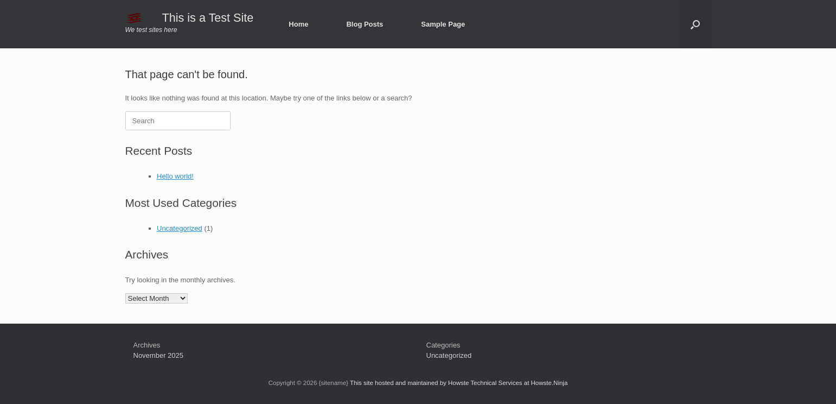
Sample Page (443, 24)
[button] (695, 24)
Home (298, 24)
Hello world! (175, 176)
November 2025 (158, 355)
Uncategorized (179, 228)
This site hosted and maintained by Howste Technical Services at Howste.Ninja (458, 383)
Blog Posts (364, 24)
